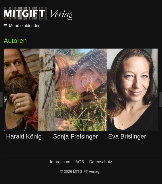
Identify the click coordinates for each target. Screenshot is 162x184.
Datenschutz (100, 162)
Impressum (60, 162)
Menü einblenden (25, 26)
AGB (79, 162)
